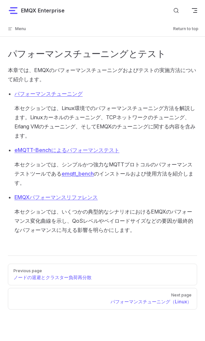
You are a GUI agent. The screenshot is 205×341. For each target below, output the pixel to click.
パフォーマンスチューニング (48, 93)
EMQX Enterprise (36, 10)
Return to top (185, 28)
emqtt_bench (78, 173)
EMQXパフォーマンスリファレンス (56, 197)
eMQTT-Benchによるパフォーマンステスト (66, 150)
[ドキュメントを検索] (176, 10)
